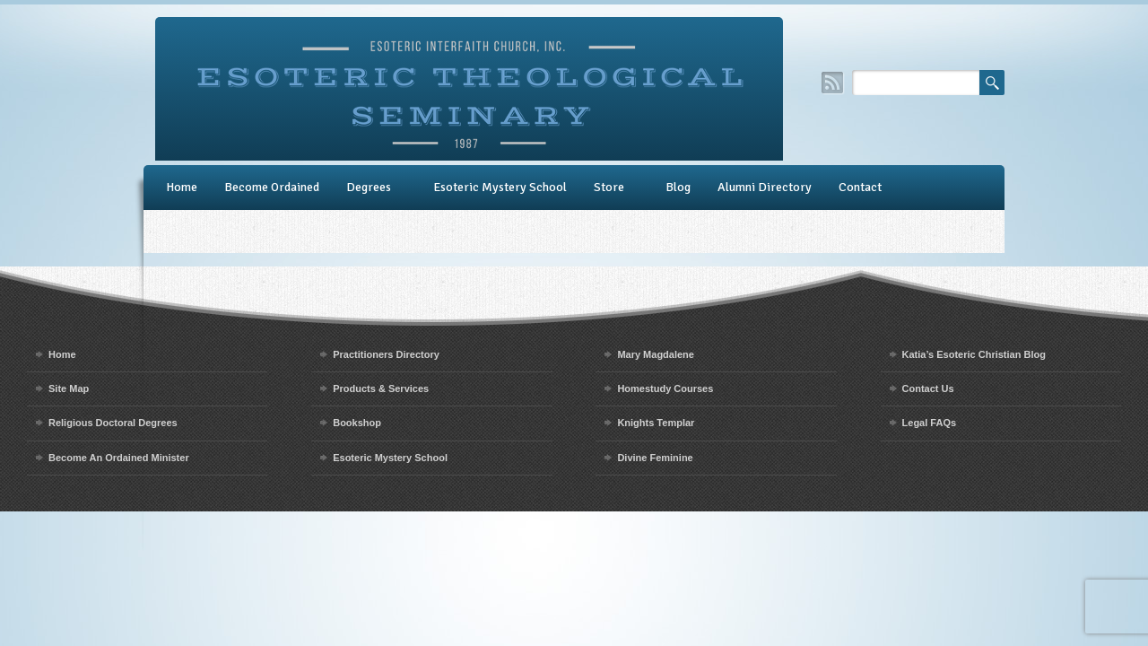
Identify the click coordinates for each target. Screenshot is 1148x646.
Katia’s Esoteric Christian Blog (974, 354)
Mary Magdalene (655, 354)
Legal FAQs (929, 422)
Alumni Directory (765, 187)
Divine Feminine (654, 457)
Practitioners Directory (386, 354)
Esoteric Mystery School (500, 187)
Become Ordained (271, 187)
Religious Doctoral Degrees (113, 422)
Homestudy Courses (665, 388)
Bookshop (357, 422)
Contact (860, 187)
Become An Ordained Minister (118, 457)
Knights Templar (655, 422)
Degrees (368, 187)
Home (181, 187)
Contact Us (928, 388)
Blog (678, 187)
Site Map (68, 388)
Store (609, 187)
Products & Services (381, 388)
